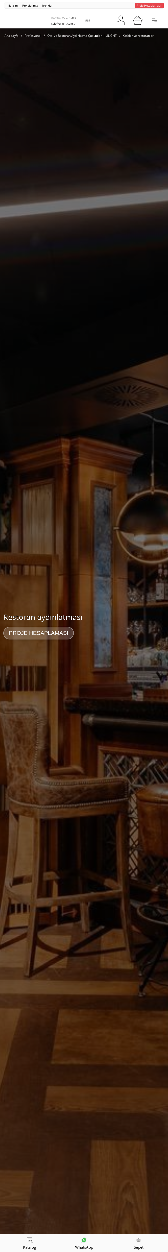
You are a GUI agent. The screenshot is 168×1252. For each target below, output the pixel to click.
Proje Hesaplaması (38, 633)
